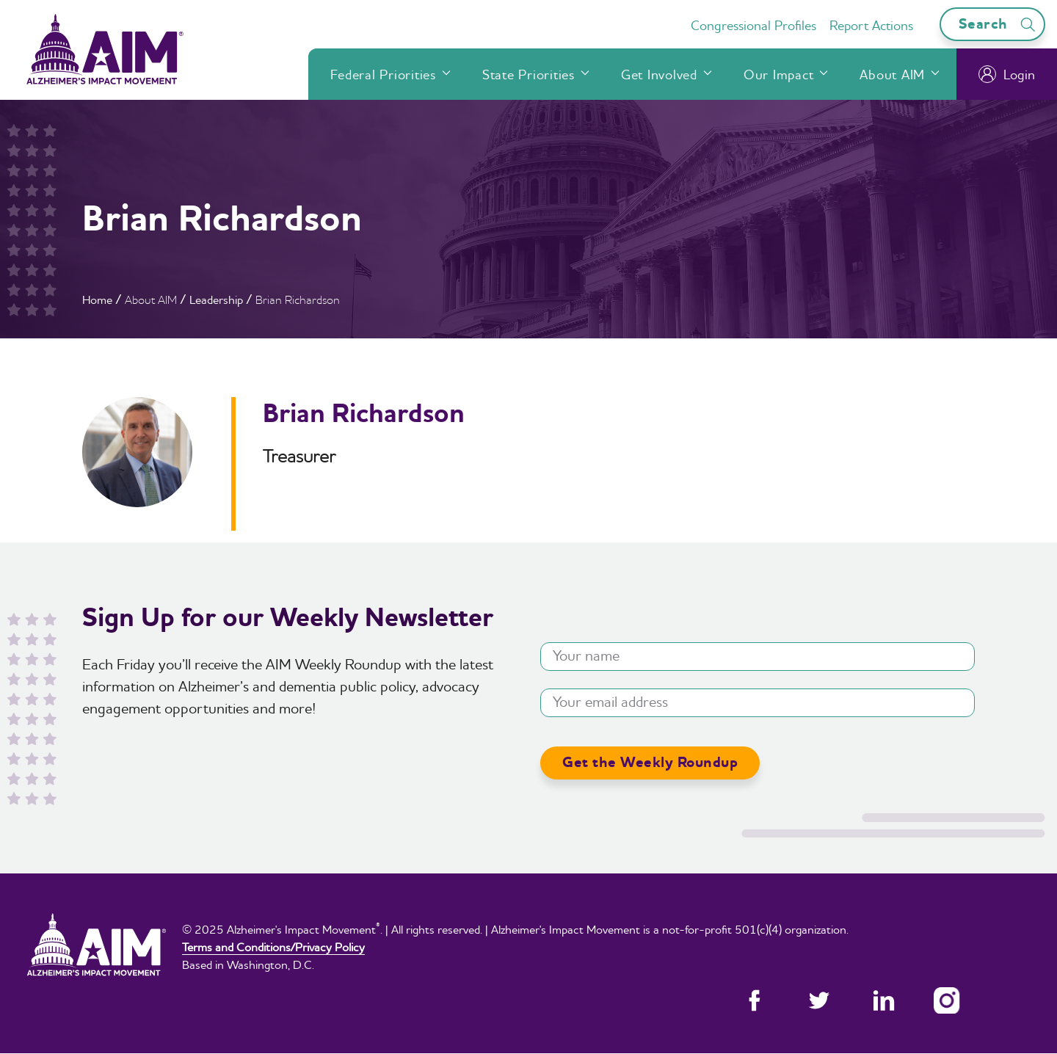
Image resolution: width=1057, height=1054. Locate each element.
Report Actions (871, 25)
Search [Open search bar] (999, 24)
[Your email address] (757, 702)
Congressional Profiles (753, 25)
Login (1006, 74)
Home (97, 299)
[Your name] (757, 656)
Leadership (216, 299)
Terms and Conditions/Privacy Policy (273, 946)
